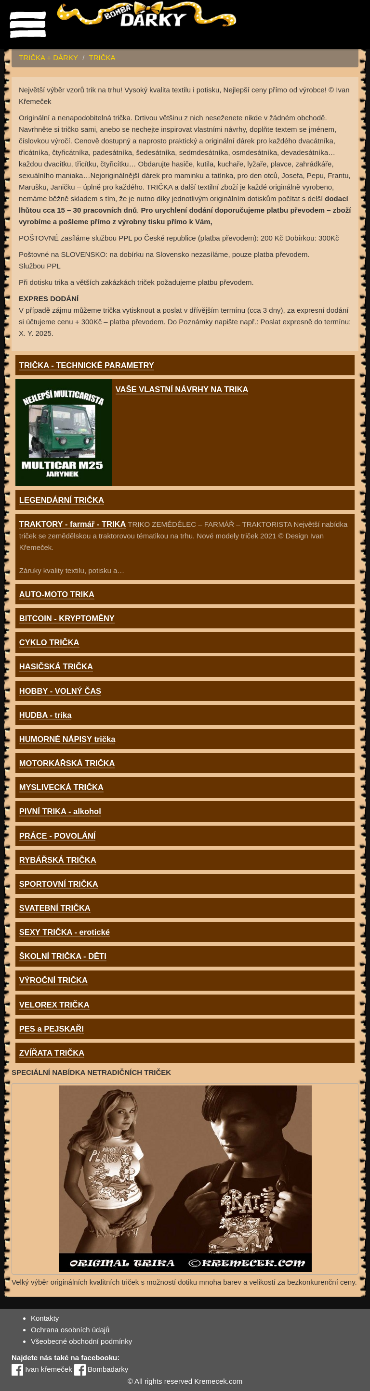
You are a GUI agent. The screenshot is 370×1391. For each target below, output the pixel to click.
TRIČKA (102, 57)
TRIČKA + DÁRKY (48, 57)
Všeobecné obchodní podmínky (81, 1341)
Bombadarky (101, 1369)
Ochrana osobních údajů (70, 1330)
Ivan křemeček (42, 1369)
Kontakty (45, 1318)
